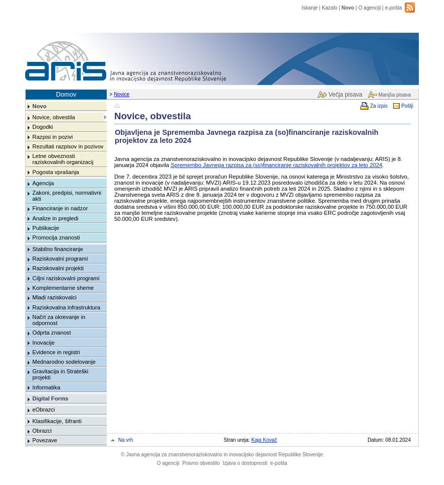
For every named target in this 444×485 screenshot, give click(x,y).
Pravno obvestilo (201, 463)
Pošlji (407, 106)
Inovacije (43, 343)
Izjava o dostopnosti (245, 463)
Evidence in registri (56, 352)
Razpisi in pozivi (52, 137)
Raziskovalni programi (60, 259)
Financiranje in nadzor (60, 208)
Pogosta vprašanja (55, 172)
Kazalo (329, 8)
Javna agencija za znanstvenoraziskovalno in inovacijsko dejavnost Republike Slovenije (222, 454)
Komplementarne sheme (63, 288)
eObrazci (43, 410)
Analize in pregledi (55, 218)
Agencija (43, 183)
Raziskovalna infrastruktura (66, 307)
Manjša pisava (395, 95)
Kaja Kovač (264, 440)
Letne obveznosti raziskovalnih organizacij (62, 159)
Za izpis (379, 106)
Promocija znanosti (56, 237)
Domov (66, 94)
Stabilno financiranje (57, 249)
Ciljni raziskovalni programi (65, 278)
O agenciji (369, 8)
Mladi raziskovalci (54, 297)
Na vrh (125, 440)
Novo (347, 8)
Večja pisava (345, 94)
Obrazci (42, 431)
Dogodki (42, 127)
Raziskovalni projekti (58, 268)
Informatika (46, 387)
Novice (121, 94)
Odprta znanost (51, 333)
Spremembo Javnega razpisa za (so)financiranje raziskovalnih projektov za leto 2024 (276, 165)
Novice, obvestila (53, 117)
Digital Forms (50, 398)
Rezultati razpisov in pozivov (67, 146)
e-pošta (393, 8)
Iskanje (310, 8)
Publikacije (45, 228)
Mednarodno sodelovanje (64, 362)
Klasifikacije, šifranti (57, 421)
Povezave (44, 440)
